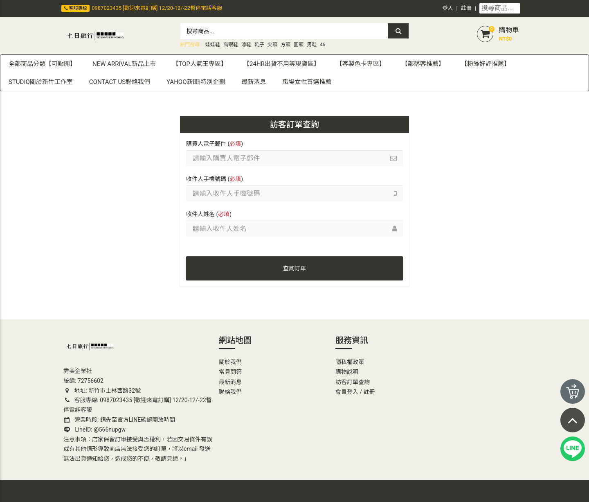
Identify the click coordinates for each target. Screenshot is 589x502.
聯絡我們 (230, 392)
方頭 (285, 44)
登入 (448, 8)
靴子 (259, 44)
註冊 (466, 8)
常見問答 (230, 372)
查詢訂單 (294, 268)
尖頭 (272, 44)
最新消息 (230, 382)
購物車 (509, 30)
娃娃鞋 (212, 44)
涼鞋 (246, 44)
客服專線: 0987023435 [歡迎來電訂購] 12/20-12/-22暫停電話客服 (137, 405)
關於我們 (230, 362)
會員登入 (346, 392)
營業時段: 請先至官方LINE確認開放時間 (119, 419)
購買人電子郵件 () (214, 143)
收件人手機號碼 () (214, 179)
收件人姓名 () (209, 214)
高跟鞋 (230, 44)
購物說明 (346, 372)
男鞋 (312, 44)
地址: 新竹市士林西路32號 (102, 390)
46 (323, 44)
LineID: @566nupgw (95, 429)
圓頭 (298, 44)
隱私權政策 (349, 362)
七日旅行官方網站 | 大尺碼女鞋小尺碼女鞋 (115, 490)
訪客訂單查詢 (352, 382)
